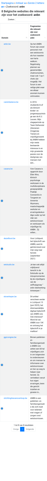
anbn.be (7, 44)
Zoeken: (23, 19)
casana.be (8, 169)
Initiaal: (21, 3)
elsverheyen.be (10, 296)
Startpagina (7, 3)
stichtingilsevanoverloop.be (15, 398)
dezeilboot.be (9, 238)
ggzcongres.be (10, 337)
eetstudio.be (9, 264)
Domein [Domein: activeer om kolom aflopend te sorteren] (5, 38)
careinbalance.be (11, 102)
